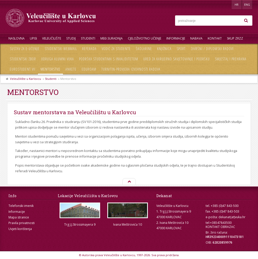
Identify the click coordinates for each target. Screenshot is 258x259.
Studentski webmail (61, 48)
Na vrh (129, 182)
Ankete (71, 69)
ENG (247, 4)
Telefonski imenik (21, 206)
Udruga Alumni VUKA (57, 58)
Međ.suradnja (111, 38)
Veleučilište (51, 38)
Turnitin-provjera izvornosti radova (130, 69)
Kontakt (215, 38)
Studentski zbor (23, 58)
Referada (89, 48)
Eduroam (89, 69)
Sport (181, 48)
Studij (71, 38)
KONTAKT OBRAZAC (220, 227)
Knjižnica (164, 48)
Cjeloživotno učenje (144, 38)
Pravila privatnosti (21, 223)
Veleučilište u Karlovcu (25, 79)
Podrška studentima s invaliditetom (108, 58)
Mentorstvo (50, 69)
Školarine (144, 48)
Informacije (175, 38)
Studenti (88, 38)
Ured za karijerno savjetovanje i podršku (176, 58)
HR (236, 4)
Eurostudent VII (22, 69)
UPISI (33, 38)
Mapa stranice (18, 217)
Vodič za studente (116, 48)
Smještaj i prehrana (230, 58)
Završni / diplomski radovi (212, 48)
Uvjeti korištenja (20, 229)
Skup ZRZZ (235, 38)
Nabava (196, 38)
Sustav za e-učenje (25, 48)
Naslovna (16, 38)
